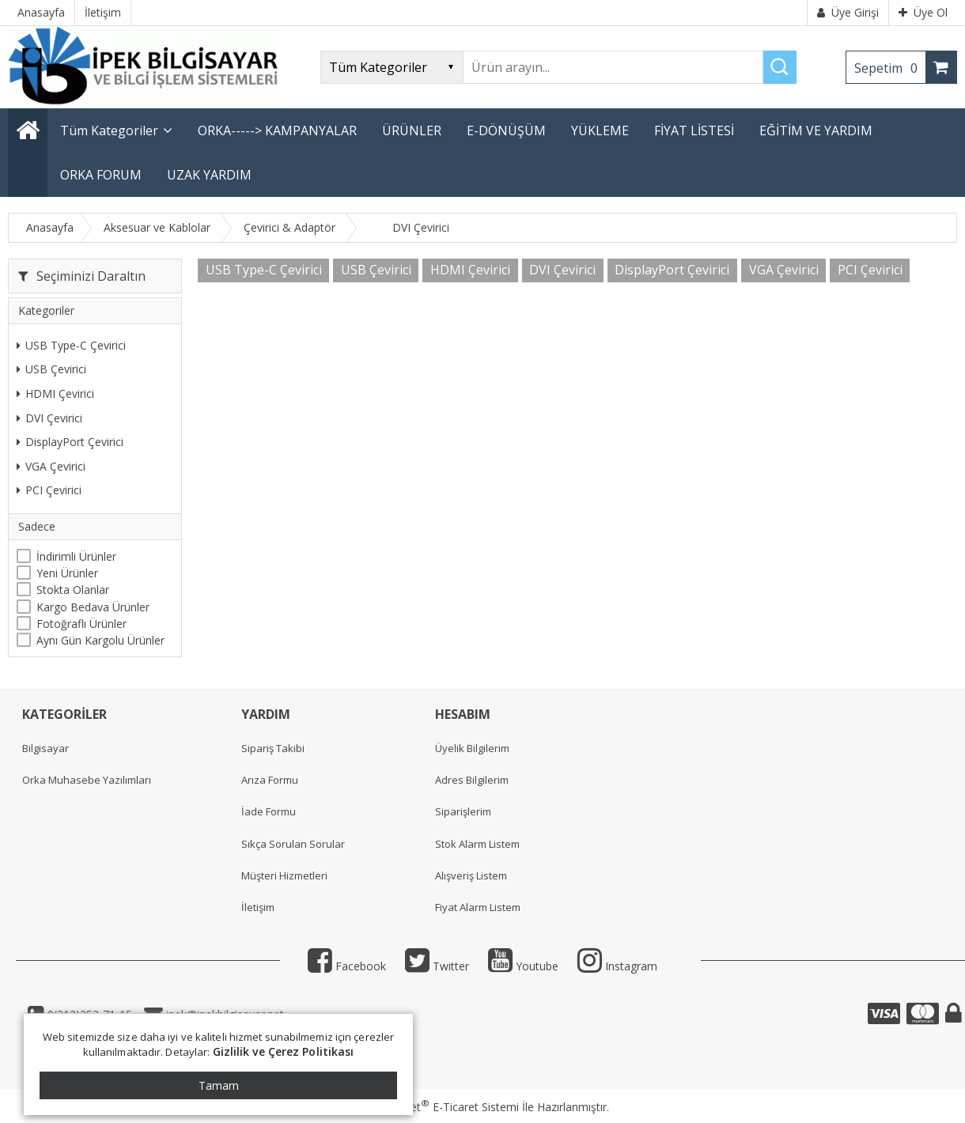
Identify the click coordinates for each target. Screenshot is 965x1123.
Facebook (347, 966)
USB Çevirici (51, 368)
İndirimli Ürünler (76, 556)
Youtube (523, 966)
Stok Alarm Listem (477, 844)
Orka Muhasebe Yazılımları (86, 780)
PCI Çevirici (49, 489)
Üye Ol (923, 12)
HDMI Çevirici (55, 393)
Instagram (617, 966)
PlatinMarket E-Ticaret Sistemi (437, 1106)
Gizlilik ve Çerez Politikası (283, 1051)
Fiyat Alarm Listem (477, 907)
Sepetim (889, 68)
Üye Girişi (848, 12)
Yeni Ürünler (67, 572)
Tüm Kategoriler (109, 130)
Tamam (219, 1085)
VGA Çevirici (51, 466)
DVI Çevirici (49, 417)
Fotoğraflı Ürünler (81, 623)
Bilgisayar (45, 748)
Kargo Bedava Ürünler (92, 606)
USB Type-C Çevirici (71, 345)
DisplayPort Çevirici (70, 441)
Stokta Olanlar (72, 589)
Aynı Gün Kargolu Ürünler (100, 640)
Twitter (437, 966)
